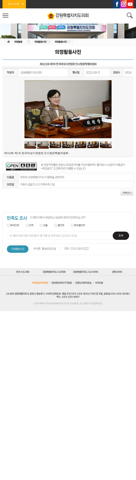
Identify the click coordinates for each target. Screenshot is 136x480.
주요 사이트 (13, 4)
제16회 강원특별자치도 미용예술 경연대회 (42, 177)
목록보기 (127, 192)
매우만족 (14, 225)
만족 (31, 225)
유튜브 (130, 4)
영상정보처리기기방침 (62, 282)
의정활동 (18, 41)
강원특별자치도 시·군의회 (54, 272)
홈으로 (8, 42)
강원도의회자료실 (83, 282)
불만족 (61, 225)
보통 (45, 225)
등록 (121, 235)
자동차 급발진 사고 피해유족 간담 (37, 184)
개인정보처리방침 (40, 282)
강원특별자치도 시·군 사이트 (85, 272)
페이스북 (116, 4)
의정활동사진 (40, 41)
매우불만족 (79, 225)
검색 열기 (130, 16)
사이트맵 (99, 282)
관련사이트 (117, 272)
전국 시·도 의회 (22, 272)
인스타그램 (123, 4)
